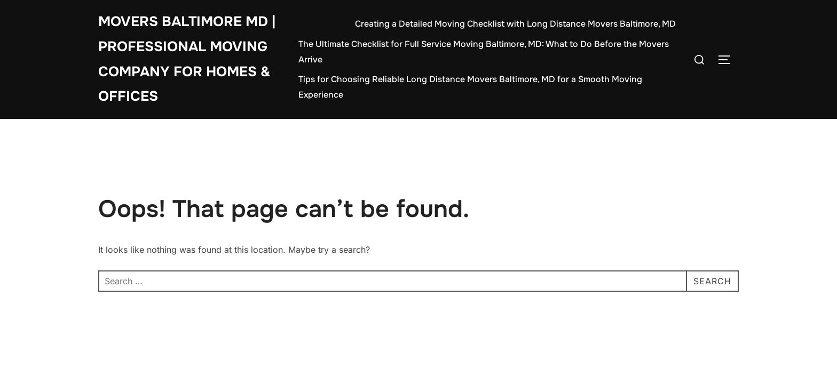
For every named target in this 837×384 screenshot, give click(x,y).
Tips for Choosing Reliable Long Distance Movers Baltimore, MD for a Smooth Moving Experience (470, 87)
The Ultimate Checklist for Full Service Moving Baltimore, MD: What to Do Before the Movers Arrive (483, 51)
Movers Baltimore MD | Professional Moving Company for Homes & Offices (186, 59)
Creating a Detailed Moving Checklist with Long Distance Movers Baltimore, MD (515, 23)
